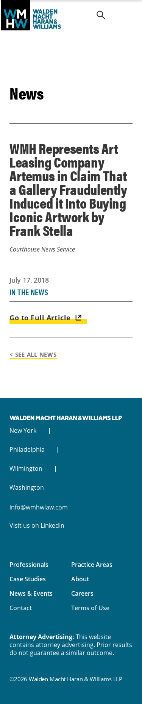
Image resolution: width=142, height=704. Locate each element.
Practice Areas (91, 564)
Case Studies (27, 579)
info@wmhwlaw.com (38, 507)
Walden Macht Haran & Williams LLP (71, 15)
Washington (26, 487)
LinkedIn (52, 525)
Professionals (28, 564)
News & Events (31, 593)
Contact (20, 608)
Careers (82, 593)
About (80, 579)
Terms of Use (90, 608)
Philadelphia (27, 449)
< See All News (33, 354)
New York (22, 430)
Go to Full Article (40, 317)
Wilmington (25, 468)
